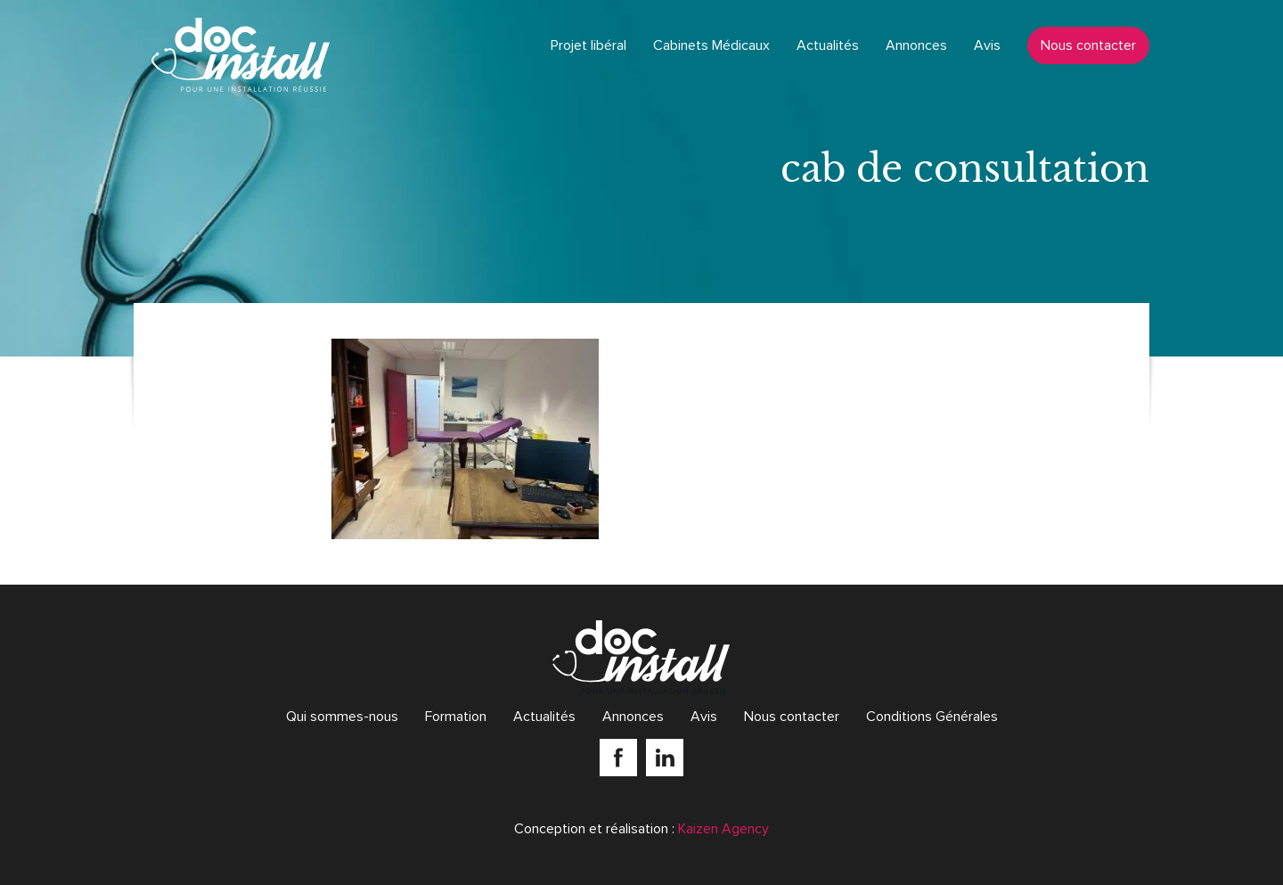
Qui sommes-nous (342, 716)
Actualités (828, 45)
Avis (987, 45)
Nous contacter (1088, 45)
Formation (455, 716)
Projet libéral (588, 45)
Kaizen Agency (723, 829)
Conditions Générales (932, 716)
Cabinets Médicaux (711, 45)
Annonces (916, 45)
